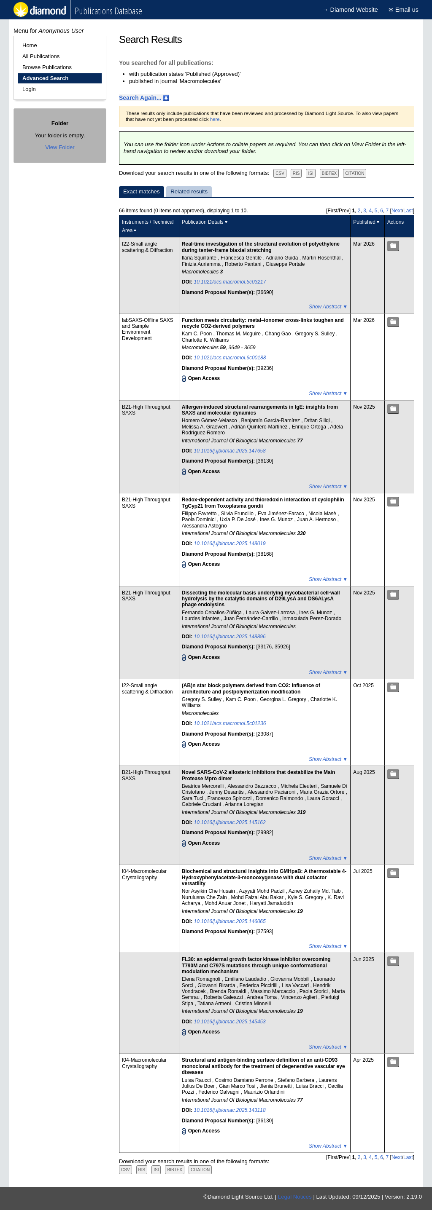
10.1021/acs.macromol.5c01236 (230, 723)
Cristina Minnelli (253, 1004)
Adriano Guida (283, 258)
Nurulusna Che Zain (205, 897)
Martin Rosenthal (322, 258)
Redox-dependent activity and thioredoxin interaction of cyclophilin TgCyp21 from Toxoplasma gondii (263, 503)
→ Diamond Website (350, 9)
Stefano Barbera (297, 1080)
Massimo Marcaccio (274, 991)
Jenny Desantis (227, 792)
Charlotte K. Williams (205, 340)
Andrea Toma (262, 997)
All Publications (40, 56)
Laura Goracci (323, 798)
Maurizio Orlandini (264, 1092)
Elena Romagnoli (202, 979)
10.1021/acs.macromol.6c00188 (230, 358)
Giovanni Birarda (217, 985)
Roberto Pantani (244, 264)
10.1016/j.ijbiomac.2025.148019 (230, 543)
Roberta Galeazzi (224, 997)
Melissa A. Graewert (205, 427)
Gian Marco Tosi (238, 1086)
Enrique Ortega (310, 427)
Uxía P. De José (238, 519)
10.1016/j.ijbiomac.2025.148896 (230, 637)
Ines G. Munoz (277, 519)
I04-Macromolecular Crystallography (144, 874)
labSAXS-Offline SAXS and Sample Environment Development (147, 329)
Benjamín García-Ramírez (271, 420)
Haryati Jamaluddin (271, 903)
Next (397, 211)
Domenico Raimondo (280, 798)
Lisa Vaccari (296, 985)
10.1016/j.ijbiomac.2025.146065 (230, 921)
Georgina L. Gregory (284, 699)
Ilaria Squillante (200, 258)
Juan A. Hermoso (317, 519)
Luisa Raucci (197, 1080)
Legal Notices (295, 1197)
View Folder (59, 147)
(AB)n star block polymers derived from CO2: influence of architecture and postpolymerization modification (251, 688)
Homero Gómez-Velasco (210, 420)
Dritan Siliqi (317, 420)
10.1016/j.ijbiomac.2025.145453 (230, 1022)
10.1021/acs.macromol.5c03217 (230, 282)
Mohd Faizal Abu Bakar (258, 897)
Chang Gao (278, 334)
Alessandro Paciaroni (272, 792)
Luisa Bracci (310, 1086)
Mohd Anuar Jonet (226, 903)
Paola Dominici (199, 519)
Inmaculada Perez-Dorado (311, 618)
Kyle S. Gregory (306, 897)
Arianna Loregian (244, 804)
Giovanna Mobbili (290, 979)
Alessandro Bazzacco (253, 786)
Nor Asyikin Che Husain (209, 891)
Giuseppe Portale (285, 264)
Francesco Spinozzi (230, 798)
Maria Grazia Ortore (323, 792)
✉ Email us (403, 9)
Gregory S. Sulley (315, 334)
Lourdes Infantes (201, 618)
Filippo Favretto (200, 514)
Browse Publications (47, 67)
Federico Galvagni (219, 1092)
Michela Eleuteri (299, 786)
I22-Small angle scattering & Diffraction (147, 247)
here (215, 119)
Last (408, 211)
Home (29, 45)
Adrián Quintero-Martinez (260, 427)
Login (29, 89)
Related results (189, 191)
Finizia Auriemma (202, 264)
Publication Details (203, 222)
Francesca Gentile (242, 258)
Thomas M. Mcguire (239, 334)
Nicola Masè (323, 514)
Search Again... (140, 97)
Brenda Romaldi (229, 991)
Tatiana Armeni (214, 1004)
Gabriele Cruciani (202, 804)
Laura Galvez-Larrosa (271, 613)
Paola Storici (314, 991)
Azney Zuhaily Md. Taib (315, 891)
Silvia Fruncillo (238, 514)
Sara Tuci (193, 798)
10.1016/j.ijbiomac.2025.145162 (230, 822)
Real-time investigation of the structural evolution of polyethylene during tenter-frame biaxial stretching (261, 247)
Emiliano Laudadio (245, 979)
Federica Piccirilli (259, 985)
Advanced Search (45, 78)
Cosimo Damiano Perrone (245, 1080)
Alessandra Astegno (204, 526)
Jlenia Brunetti (276, 1086)
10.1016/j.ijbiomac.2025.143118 (230, 1110)
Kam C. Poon (197, 334)
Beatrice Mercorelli (203, 786)
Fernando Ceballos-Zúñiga (212, 613)
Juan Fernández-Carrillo (251, 618)
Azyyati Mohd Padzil (262, 891)
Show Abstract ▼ (328, 307)
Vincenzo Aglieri (300, 997)
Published (364, 222)
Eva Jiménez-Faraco (281, 514)
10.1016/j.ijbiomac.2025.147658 (230, 451)
